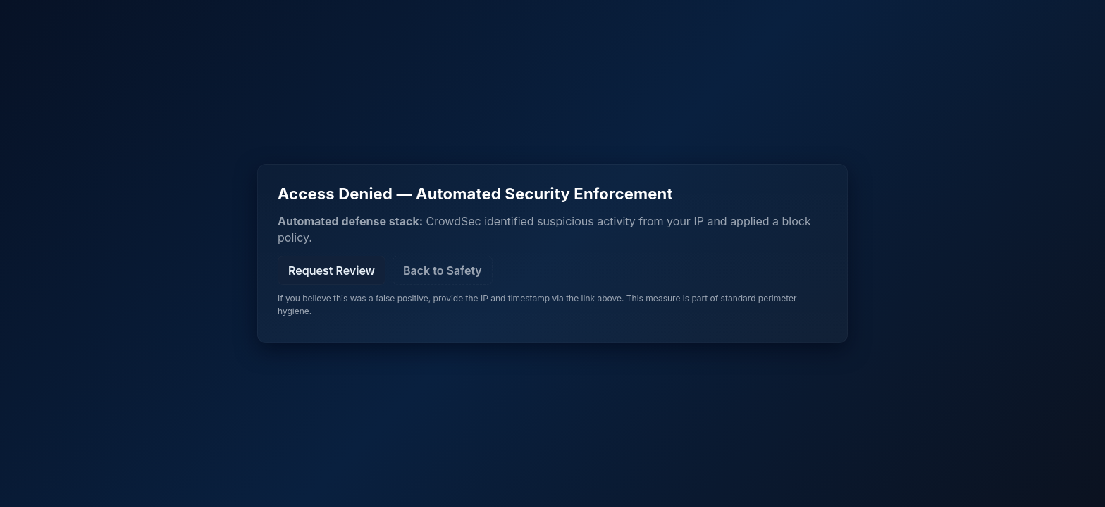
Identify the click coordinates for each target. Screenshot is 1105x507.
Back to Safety (442, 270)
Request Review (331, 270)
